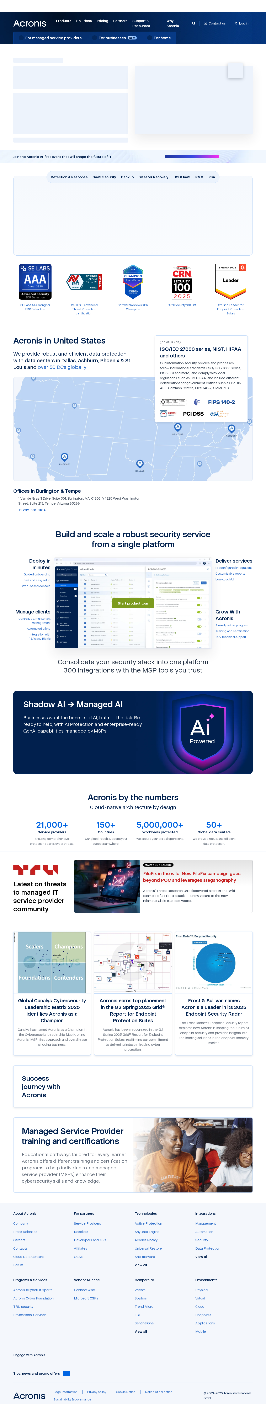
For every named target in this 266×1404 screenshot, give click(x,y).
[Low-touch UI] (234, 579)
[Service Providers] (87, 1223)
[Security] (201, 1240)
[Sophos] (141, 1298)
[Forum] (18, 1264)
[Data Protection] (207, 1248)
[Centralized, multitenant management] (31, 621)
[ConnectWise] (84, 1289)
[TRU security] (23, 1306)
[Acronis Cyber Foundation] (33, 1298)
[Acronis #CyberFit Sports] (32, 1289)
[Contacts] (20, 1248)
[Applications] (205, 1323)
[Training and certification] (234, 631)
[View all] (143, 1264)
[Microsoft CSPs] (86, 1298)
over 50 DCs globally (62, 366)
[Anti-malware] (145, 1256)
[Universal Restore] (148, 1248)
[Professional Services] (30, 1314)
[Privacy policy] (96, 1391)
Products (63, 20)
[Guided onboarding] (31, 574)
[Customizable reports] (234, 573)
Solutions (84, 20)
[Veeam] (140, 1289)
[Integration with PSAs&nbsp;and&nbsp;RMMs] (31, 636)
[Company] (20, 1223)
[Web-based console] (31, 586)
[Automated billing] (31, 629)
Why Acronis (172, 23)
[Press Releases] (25, 1231)
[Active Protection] (148, 1223)
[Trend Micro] (144, 1306)
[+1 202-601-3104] (29, 509)
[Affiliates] (80, 1248)
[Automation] (204, 1231)
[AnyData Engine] (147, 1231)
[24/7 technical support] (234, 637)
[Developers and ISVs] (90, 1240)
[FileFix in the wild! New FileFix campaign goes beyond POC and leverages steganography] (192, 876)
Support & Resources (141, 23)
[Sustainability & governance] (72, 1399)
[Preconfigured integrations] (234, 568)
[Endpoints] (203, 1314)
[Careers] (19, 1240)
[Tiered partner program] (234, 625)
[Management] (205, 1223)
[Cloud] (199, 1306)
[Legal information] (66, 1391)
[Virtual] (200, 1298)
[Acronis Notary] (146, 1240)
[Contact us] (215, 25)
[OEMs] (78, 1256)
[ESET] (139, 1314)
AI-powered (31, 96)
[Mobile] (200, 1331)
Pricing (102, 20)
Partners (120, 20)
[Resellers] (81, 1231)
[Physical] (201, 1289)
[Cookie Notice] (125, 1391)
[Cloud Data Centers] (28, 1256)
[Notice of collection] (158, 1391)
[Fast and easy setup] (31, 580)
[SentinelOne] (144, 1323)
